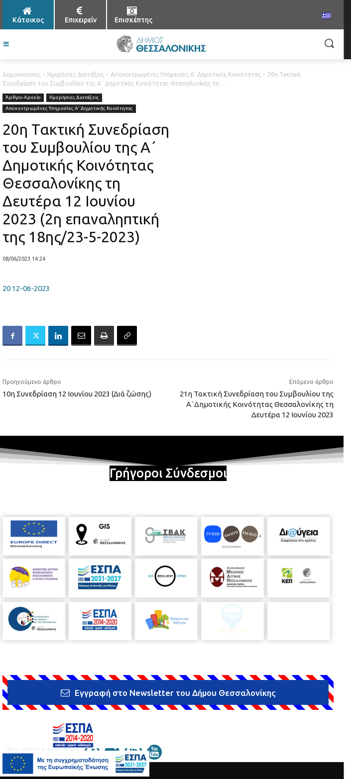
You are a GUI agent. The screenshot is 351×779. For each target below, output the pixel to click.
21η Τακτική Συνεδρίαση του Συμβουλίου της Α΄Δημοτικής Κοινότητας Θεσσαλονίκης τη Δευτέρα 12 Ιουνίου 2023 (257, 404)
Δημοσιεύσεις (21, 74)
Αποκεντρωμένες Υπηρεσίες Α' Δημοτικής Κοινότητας (186, 74)
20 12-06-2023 (26, 288)
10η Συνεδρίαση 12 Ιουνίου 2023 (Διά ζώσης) (76, 394)
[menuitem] (327, 16)
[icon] (154, 757)
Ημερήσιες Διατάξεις (75, 74)
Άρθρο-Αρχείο (23, 98)
